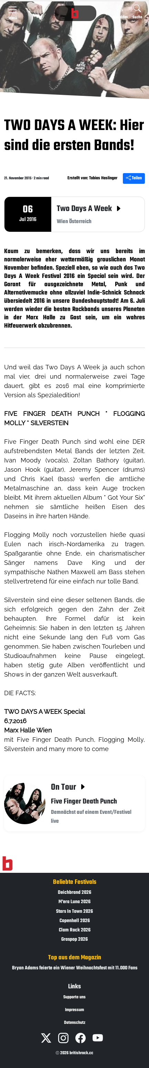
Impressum (74, 1010)
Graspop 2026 (74, 940)
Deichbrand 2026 (74, 893)
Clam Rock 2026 (75, 930)
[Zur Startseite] (7, 863)
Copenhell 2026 (75, 921)
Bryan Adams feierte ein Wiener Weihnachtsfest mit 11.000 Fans (74, 968)
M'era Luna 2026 (74, 902)
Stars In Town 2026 (74, 912)
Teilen (134, 178)
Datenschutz (74, 1022)
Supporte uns (74, 997)
